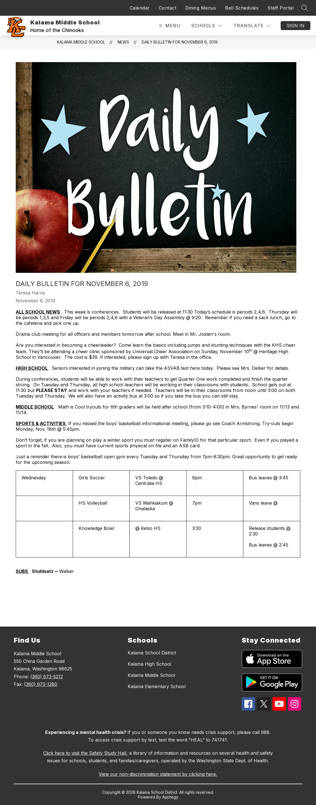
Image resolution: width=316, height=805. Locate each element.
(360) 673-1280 (40, 684)
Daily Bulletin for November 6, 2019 (180, 42)
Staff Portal (280, 8)
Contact (168, 8)
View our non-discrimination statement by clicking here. (158, 774)
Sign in (295, 25)
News (123, 42)
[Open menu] (169, 25)
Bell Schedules (241, 8)
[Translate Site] (252, 25)
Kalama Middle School (81, 42)
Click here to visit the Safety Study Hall (84, 753)
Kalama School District (152, 653)
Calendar (140, 8)
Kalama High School (149, 664)
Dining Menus (200, 8)
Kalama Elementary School (157, 686)
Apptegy (170, 797)
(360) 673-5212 (46, 676)
